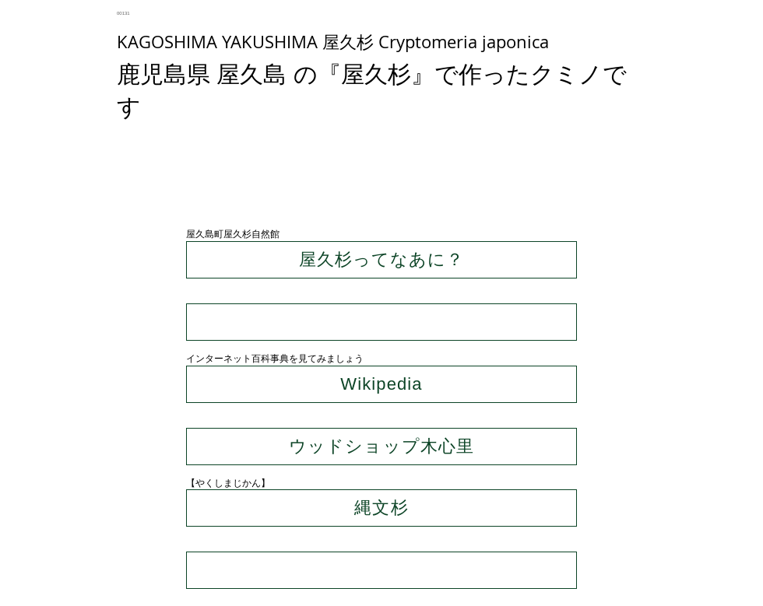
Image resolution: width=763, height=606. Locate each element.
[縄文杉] (381, 508)
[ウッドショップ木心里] (381, 446)
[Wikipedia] (381, 384)
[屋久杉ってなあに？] (381, 259)
